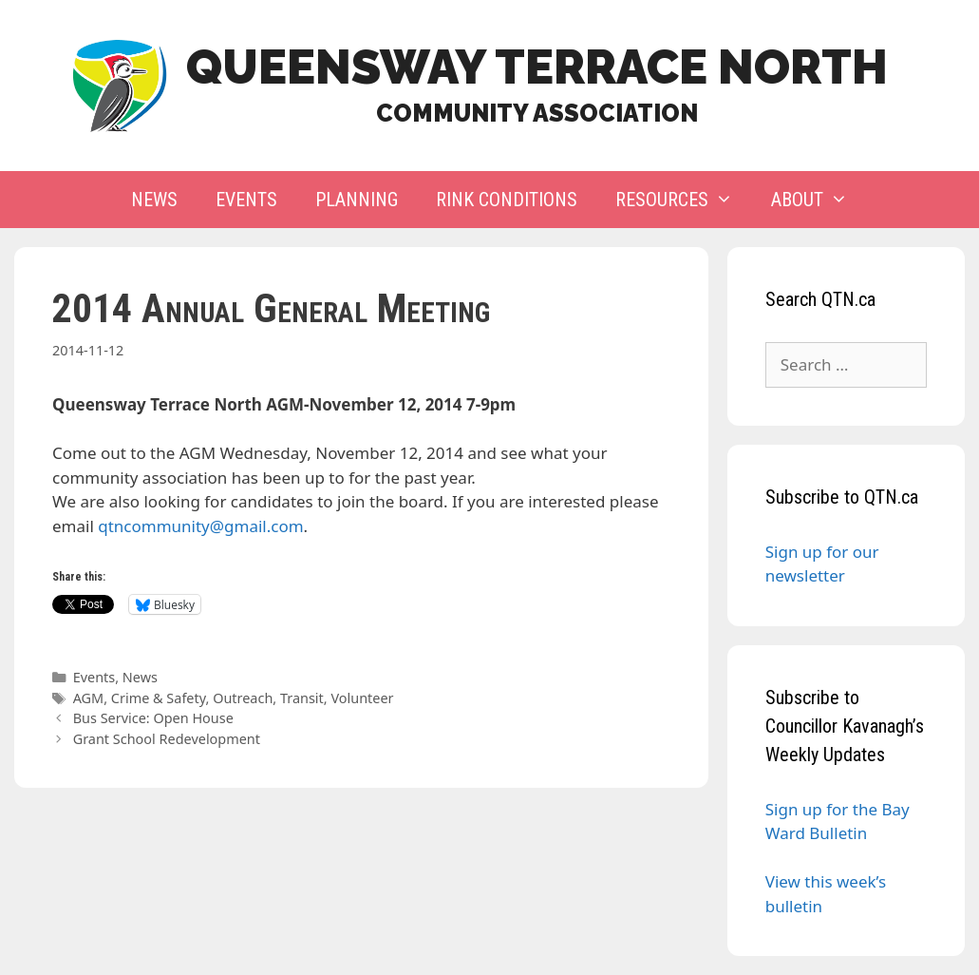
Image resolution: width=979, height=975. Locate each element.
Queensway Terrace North (537, 67)
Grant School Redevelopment (166, 739)
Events (246, 199)
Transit (302, 698)
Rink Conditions (506, 199)
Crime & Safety (158, 698)
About (819, 199)
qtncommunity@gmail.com (200, 526)
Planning (356, 199)
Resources (683, 199)
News (154, 199)
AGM (88, 698)
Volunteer (361, 698)
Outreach (243, 698)
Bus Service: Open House (153, 718)
